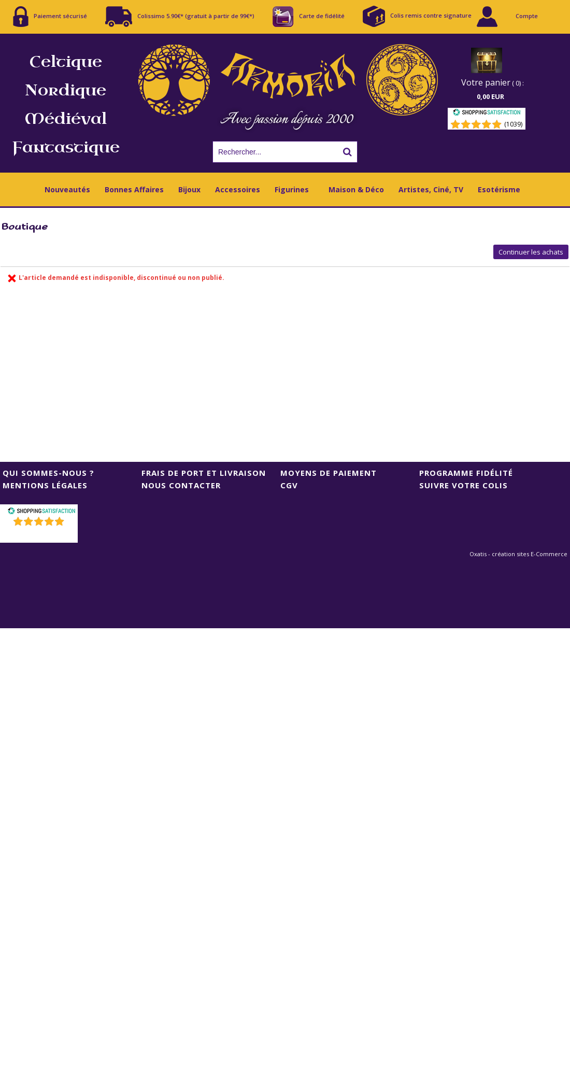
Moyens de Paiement (328, 473)
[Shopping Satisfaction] (486, 113)
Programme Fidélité (466, 473)
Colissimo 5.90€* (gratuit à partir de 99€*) (179, 16)
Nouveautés (67, 189)
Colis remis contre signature (417, 16)
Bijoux (189, 189)
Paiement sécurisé (50, 16)
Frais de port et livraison (203, 473)
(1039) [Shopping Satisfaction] (513, 124)
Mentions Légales (45, 485)
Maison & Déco (356, 189)
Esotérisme (499, 189)
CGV (289, 485)
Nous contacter (181, 485)
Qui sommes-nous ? (48, 473)
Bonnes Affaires (134, 189)
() (40, 535)
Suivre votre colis (463, 485)
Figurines (292, 189)
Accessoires (237, 189)
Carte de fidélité (309, 16)
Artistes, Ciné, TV (430, 189)
